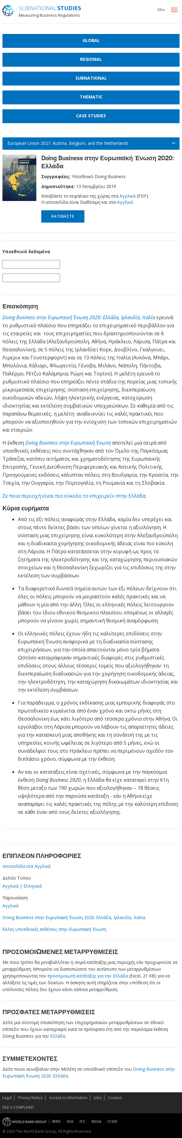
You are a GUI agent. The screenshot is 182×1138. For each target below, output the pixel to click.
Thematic (91, 97)
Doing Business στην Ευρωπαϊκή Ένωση (68, 442)
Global (91, 40)
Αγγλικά (128, 196)
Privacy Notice (30, 1097)
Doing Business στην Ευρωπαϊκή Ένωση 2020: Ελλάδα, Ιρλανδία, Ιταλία (78, 317)
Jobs (98, 1097)
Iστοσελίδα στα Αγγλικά (26, 866)
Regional (91, 59)
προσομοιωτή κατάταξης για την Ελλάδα (87, 976)
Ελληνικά (32, 886)
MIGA (96, 1121)
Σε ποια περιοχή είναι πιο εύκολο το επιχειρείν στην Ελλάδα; (74, 495)
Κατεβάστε (62, 216)
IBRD (56, 1121)
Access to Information (68, 1097)
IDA (70, 1121)
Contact (115, 1097)
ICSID (112, 1121)
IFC (82, 1121)
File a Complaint (18, 1107)
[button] (161, 9)
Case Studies (91, 116)
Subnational (91, 78)
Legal (7, 1097)
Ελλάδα (57, 1036)
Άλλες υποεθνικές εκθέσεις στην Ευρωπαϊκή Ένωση (54, 929)
